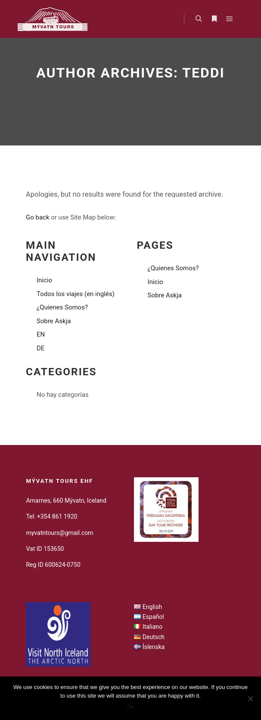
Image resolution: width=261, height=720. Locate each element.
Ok (130, 707)
